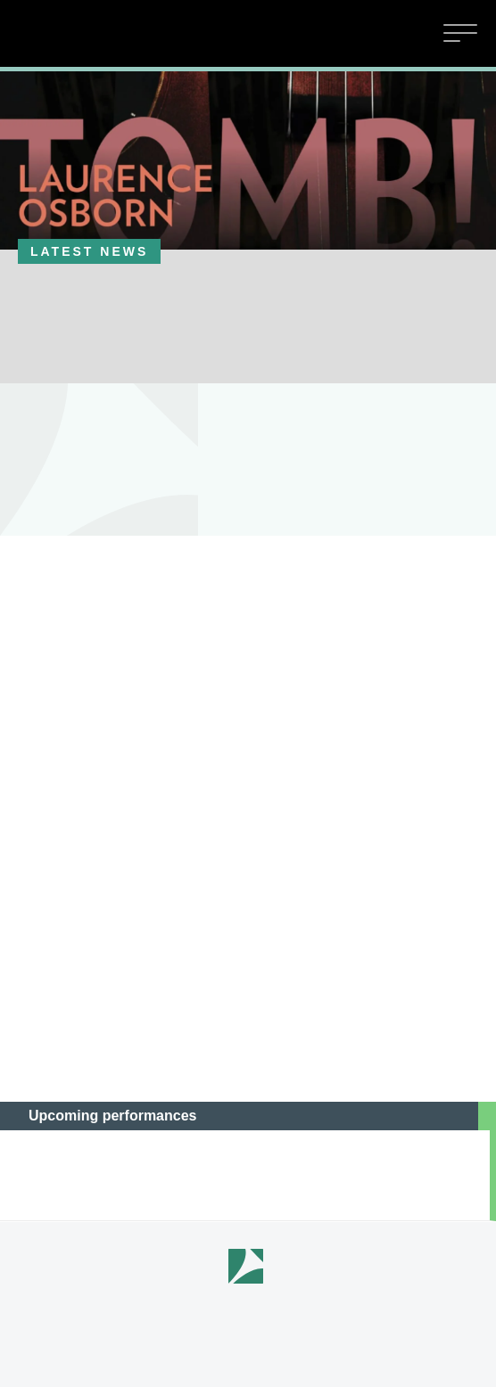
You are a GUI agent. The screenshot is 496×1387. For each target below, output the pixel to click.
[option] (248, 160)
